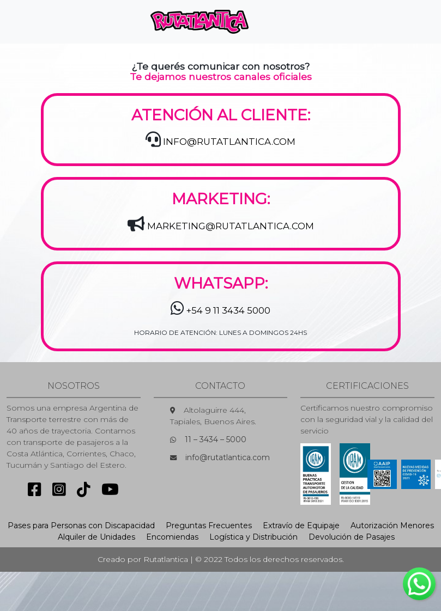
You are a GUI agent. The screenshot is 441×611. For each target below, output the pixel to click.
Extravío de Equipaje (301, 525)
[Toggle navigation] (275, 22)
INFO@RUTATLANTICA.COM (229, 141)
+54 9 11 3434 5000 (228, 310)
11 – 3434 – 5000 (215, 439)
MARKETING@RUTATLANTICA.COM (230, 226)
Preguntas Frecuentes (209, 525)
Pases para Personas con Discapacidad (81, 525)
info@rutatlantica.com (227, 457)
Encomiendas (172, 537)
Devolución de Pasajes (352, 537)
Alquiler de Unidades (96, 537)
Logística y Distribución (253, 537)
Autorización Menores (392, 525)
